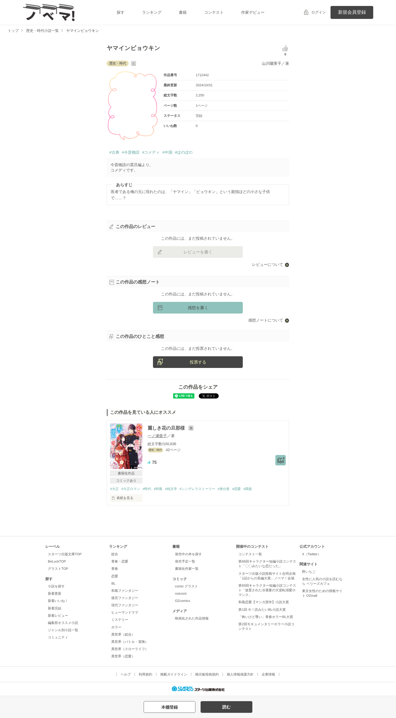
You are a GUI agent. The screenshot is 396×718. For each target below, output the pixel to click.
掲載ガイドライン (173, 674)
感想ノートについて (265, 320)
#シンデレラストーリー (197, 489)
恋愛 (114, 576)
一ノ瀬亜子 (157, 435)
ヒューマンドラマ (124, 612)
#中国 (167, 152)
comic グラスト (186, 586)
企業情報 (268, 674)
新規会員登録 (352, 12)
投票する (198, 362)
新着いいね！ (58, 601)
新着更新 (54, 593)
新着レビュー (58, 615)
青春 (114, 569)
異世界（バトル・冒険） (129, 642)
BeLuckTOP (57, 561)
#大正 (114, 489)
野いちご (309, 572)
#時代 (147, 489)
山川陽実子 (271, 63)
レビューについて (267, 264)
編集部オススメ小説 (63, 623)
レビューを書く (198, 252)
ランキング (152, 12)
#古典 (114, 152)
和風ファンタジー (124, 591)
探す (120, 12)
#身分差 (224, 489)
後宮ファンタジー (124, 598)
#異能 (247, 489)
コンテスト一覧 (250, 554)
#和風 (158, 489)
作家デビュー (253, 12)
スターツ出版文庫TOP (65, 554)
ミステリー (119, 620)
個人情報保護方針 (240, 674)
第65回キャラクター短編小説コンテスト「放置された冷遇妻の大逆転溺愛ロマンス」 (267, 590)
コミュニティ (58, 637)
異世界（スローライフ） (129, 649)
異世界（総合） (123, 634)
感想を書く (198, 307)
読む (226, 707)
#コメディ (151, 152)
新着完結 (54, 608)
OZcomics (182, 601)
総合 (114, 554)
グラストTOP (58, 569)
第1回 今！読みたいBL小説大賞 (262, 610)
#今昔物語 (131, 152)
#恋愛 (236, 489)
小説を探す (56, 586)
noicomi (181, 593)
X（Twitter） (311, 554)
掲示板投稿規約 (207, 674)
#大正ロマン (130, 489)
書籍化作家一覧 (187, 569)
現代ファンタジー (124, 605)
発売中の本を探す (188, 554)
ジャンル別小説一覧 (63, 630)
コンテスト (214, 12)
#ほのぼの (184, 152)
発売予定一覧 (185, 561)
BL (113, 583)
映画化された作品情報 (192, 618)
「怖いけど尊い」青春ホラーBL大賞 (265, 617)
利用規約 (145, 674)
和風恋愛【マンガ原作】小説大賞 (263, 602)
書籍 (183, 12)
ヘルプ (126, 674)
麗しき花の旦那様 (167, 428)
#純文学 (171, 489)
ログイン (318, 12)
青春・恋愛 (119, 561)
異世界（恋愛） (123, 656)
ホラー (116, 627)
